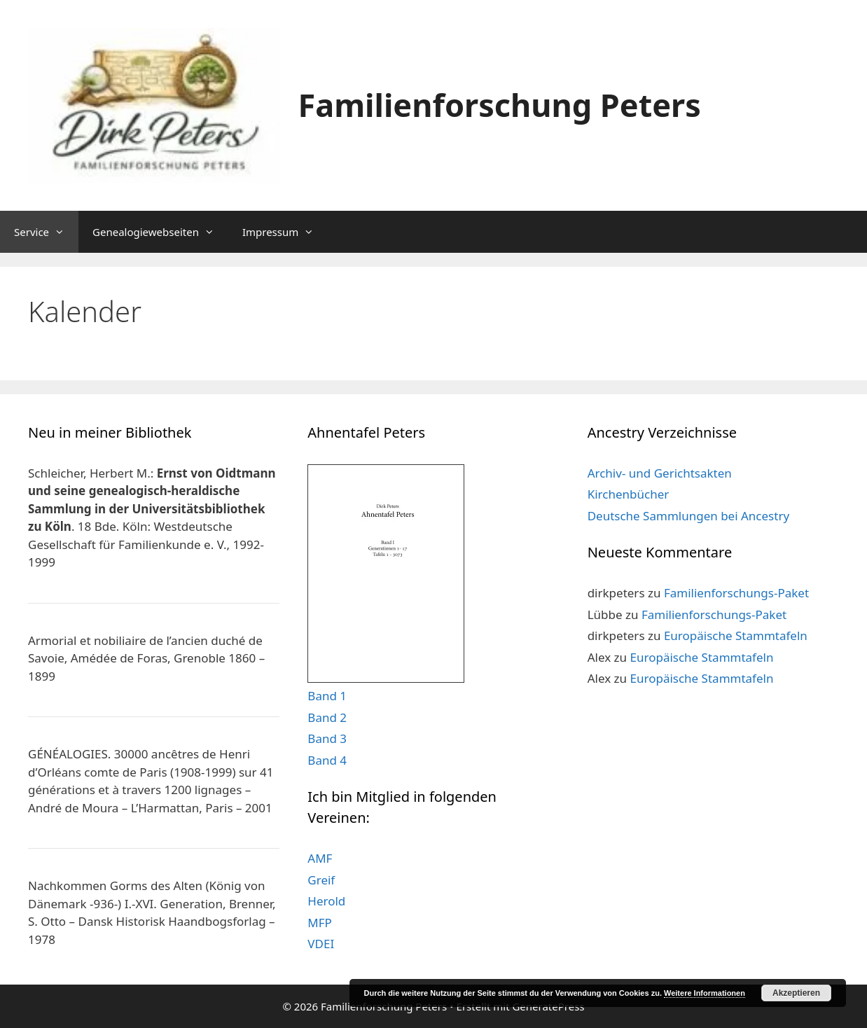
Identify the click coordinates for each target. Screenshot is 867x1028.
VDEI (320, 944)
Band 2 (327, 717)
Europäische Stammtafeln (735, 635)
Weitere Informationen (704, 993)
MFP (319, 923)
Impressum (285, 232)
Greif (321, 880)
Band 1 (327, 696)
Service (46, 232)
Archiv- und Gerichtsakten (660, 473)
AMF (319, 858)
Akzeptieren (796, 993)
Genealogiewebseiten (160, 232)
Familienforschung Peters (499, 104)
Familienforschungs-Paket (736, 593)
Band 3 (327, 738)
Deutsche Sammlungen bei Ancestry (688, 516)
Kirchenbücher (629, 494)
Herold (326, 901)
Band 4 (327, 760)
